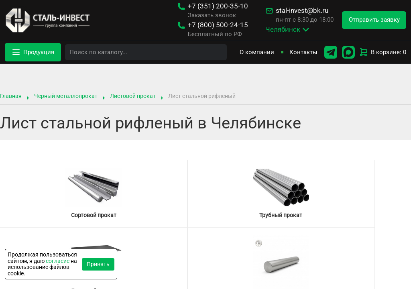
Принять (98, 264)
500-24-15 (218, 25)
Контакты (303, 52)
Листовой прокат (133, 96)
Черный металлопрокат (66, 96)
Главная (11, 96)
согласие (57, 261)
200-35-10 (218, 6)
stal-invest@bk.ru (302, 10)
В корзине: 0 (382, 52)
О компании (257, 52)
